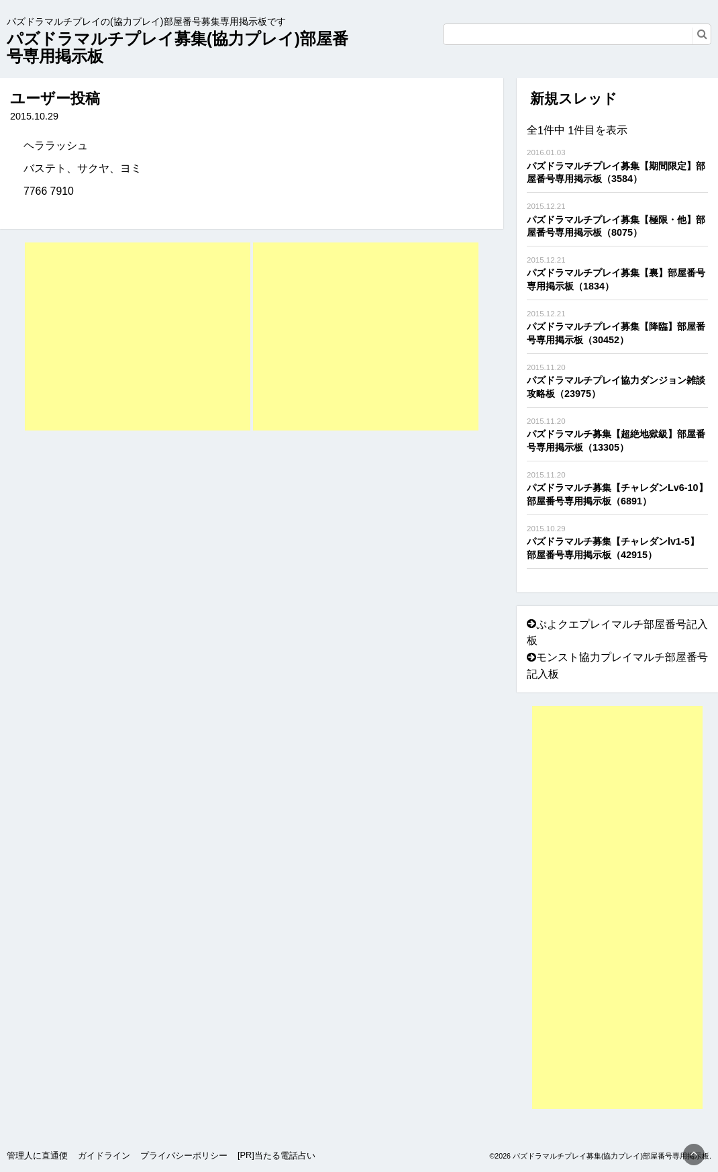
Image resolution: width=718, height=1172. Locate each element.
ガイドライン (104, 1156)
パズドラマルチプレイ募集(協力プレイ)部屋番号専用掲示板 (177, 47)
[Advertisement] (137, 336)
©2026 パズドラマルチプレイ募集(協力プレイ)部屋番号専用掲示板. (600, 1156)
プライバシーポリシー (183, 1156)
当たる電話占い (284, 1156)
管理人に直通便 (37, 1156)
